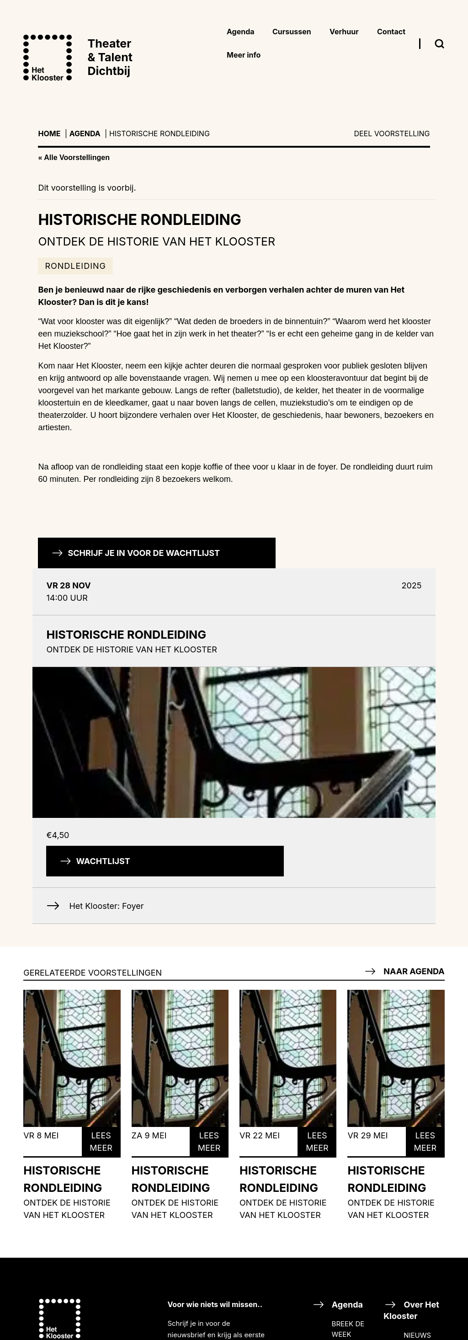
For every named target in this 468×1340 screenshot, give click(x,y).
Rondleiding (75, 266)
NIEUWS (417, 1335)
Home (49, 133)
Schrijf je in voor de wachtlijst (136, 553)
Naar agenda (404, 971)
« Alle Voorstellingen (73, 157)
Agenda (85, 133)
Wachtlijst (95, 861)
